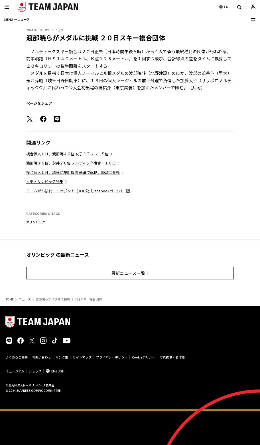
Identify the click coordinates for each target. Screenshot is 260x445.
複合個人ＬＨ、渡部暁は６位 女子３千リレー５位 (67, 153)
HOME (9, 299)
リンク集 (62, 357)
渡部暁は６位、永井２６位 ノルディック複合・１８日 (71, 163)
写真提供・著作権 (172, 357)
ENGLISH (57, 371)
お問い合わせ (41, 357)
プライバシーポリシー (111, 357)
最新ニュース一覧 (128, 273)
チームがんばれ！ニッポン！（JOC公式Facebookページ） (75, 190)
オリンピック (35, 222)
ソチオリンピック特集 (44, 181)
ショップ (35, 371)
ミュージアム (15, 371)
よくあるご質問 (17, 357)
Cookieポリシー (143, 357)
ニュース (25, 299)
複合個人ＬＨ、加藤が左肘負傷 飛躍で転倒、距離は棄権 (73, 172)
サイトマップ (82, 357)
